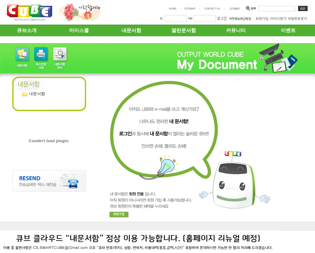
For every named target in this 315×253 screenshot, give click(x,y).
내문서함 (131, 30)
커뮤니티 (236, 30)
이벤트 (288, 30)
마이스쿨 (79, 30)
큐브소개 (27, 30)
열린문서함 (183, 30)
